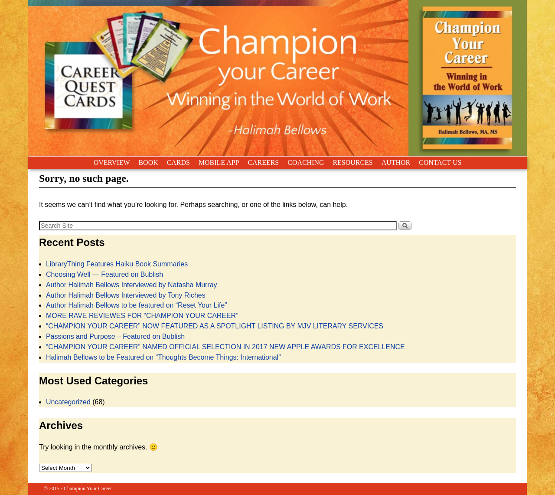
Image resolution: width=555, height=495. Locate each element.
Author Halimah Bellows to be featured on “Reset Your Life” (136, 305)
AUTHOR (396, 162)
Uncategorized (68, 402)
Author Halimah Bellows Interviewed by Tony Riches (126, 295)
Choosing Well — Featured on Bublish (104, 274)
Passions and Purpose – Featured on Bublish (115, 336)
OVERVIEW (112, 162)
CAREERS (263, 162)
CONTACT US (440, 162)
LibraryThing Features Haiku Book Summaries (117, 264)
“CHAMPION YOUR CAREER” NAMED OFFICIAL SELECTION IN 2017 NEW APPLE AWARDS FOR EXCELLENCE (225, 347)
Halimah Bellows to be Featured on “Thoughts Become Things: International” (163, 357)
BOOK (148, 162)
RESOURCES (352, 162)
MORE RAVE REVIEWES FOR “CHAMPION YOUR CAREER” (142, 315)
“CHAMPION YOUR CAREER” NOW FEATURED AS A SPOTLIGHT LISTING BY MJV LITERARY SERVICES (214, 326)
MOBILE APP (219, 162)
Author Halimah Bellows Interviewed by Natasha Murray (131, 284)
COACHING (305, 162)
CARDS (178, 162)
